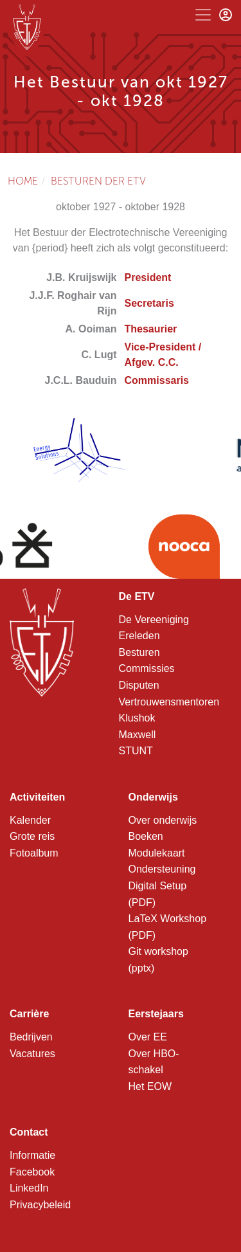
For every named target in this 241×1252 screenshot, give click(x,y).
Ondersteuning (162, 869)
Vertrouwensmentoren (169, 701)
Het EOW (150, 1086)
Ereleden (139, 635)
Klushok (137, 717)
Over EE (148, 1036)
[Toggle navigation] (203, 14)
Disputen (139, 685)
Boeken (146, 836)
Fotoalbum (34, 853)
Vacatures (32, 1053)
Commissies (147, 668)
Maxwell (137, 734)
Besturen (139, 652)
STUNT (136, 750)
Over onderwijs (163, 820)
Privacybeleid (40, 1204)
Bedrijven (31, 1036)
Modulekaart (157, 853)
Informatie (32, 1155)
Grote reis (32, 836)
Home (23, 181)
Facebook (32, 1171)
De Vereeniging (154, 619)
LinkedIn (29, 1188)
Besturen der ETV (98, 181)
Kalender (30, 820)
